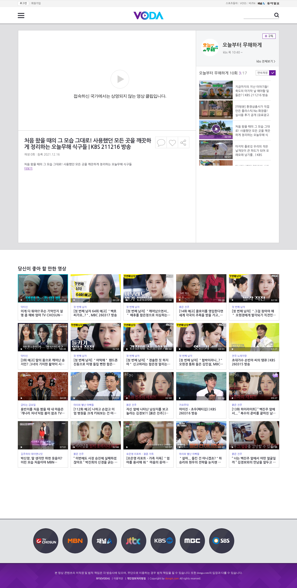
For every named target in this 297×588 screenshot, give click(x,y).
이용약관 (118, 578)
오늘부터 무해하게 (242, 45)
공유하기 (183, 142)
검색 (276, 15)
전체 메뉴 (21, 15)
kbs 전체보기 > (266, 61)
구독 (269, 36)
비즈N (252, 3)
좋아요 (172, 142)
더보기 (28, 168)
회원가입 (36, 3)
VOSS (243, 3)
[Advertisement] (106, 187)
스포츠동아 (232, 3)
